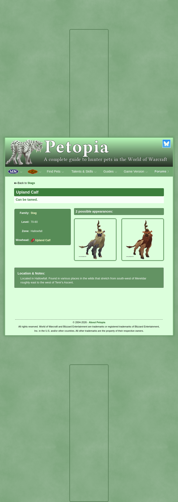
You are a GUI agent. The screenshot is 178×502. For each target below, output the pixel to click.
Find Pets (55, 172)
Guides (110, 172)
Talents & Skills (84, 172)
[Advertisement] (89, 98)
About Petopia (97, 322)
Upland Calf (40, 240)
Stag (34, 213)
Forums (162, 171)
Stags (31, 183)
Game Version (136, 172)
